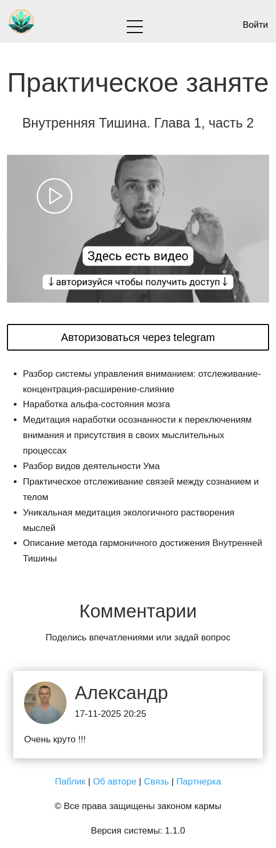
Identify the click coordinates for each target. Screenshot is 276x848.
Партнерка (198, 781)
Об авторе (114, 781)
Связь (156, 781)
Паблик (70, 781)
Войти (255, 25)
